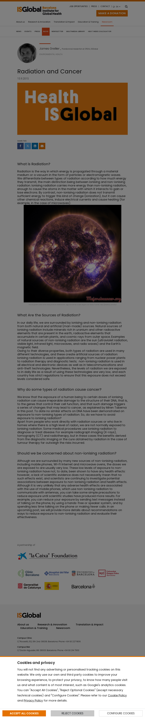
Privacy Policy (33, 700)
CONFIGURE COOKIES (121, 713)
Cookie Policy (117, 695)
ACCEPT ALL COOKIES (24, 713)
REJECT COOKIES (72, 713)
